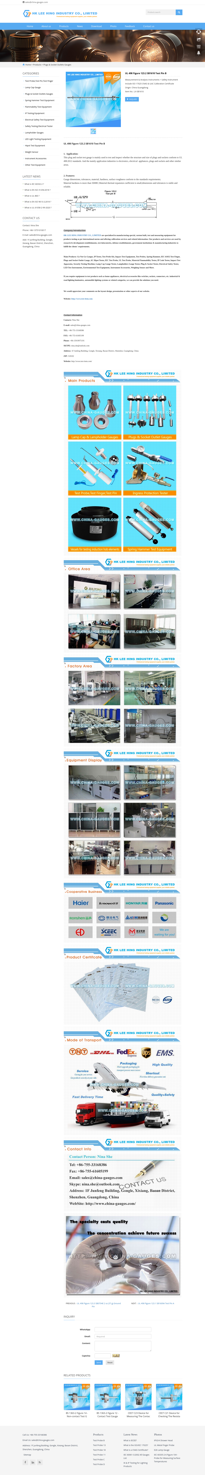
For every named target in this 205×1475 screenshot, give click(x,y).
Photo (113, 26)
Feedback (130, 26)
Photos (158, 1434)
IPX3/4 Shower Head (163, 1440)
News (80, 26)
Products (64, 26)
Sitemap (27, 1454)
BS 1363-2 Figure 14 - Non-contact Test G (77, 1415)
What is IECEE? (130, 1440)
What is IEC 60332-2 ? (34, 184)
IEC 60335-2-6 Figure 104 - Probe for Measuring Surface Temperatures (167, 1458)
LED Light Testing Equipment (38, 139)
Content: (86, 1343)
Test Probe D (99, 1464)
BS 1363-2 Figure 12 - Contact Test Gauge (107, 1415)
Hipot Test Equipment (35, 145)
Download (96, 26)
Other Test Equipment (35, 165)
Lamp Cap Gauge (33, 87)
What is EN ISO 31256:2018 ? (37, 190)
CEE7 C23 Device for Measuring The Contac (138, 1415)
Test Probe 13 (99, 1445)
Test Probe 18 (99, 1450)
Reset (109, 1362)
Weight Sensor (31, 152)
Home (30, 26)
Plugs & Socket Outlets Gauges (57, 64)
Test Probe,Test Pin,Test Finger (39, 81)
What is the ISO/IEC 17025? (136, 1445)
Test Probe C (99, 1459)
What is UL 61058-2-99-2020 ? (38, 207)
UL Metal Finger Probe (164, 1445)
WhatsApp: (85, 1329)
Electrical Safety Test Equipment (39, 119)
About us (46, 26)
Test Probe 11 (99, 1454)
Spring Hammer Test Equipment (39, 100)
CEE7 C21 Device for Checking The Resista (169, 1415)
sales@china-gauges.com (36, 2)
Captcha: (86, 1355)
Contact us (148, 26)
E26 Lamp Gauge (162, 1450)
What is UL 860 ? (32, 195)
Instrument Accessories (35, 158)
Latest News (130, 1434)
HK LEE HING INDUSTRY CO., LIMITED (82, 235)
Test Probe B (99, 1440)
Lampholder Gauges (34, 132)
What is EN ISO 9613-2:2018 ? (38, 201)
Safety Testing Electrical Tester (39, 126)
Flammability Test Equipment (38, 106)
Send (98, 1362)
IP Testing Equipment (34, 113)
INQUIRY (132, 99)
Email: (88, 1336)
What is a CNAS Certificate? (136, 1450)
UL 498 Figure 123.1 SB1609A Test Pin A (156, 1303)
